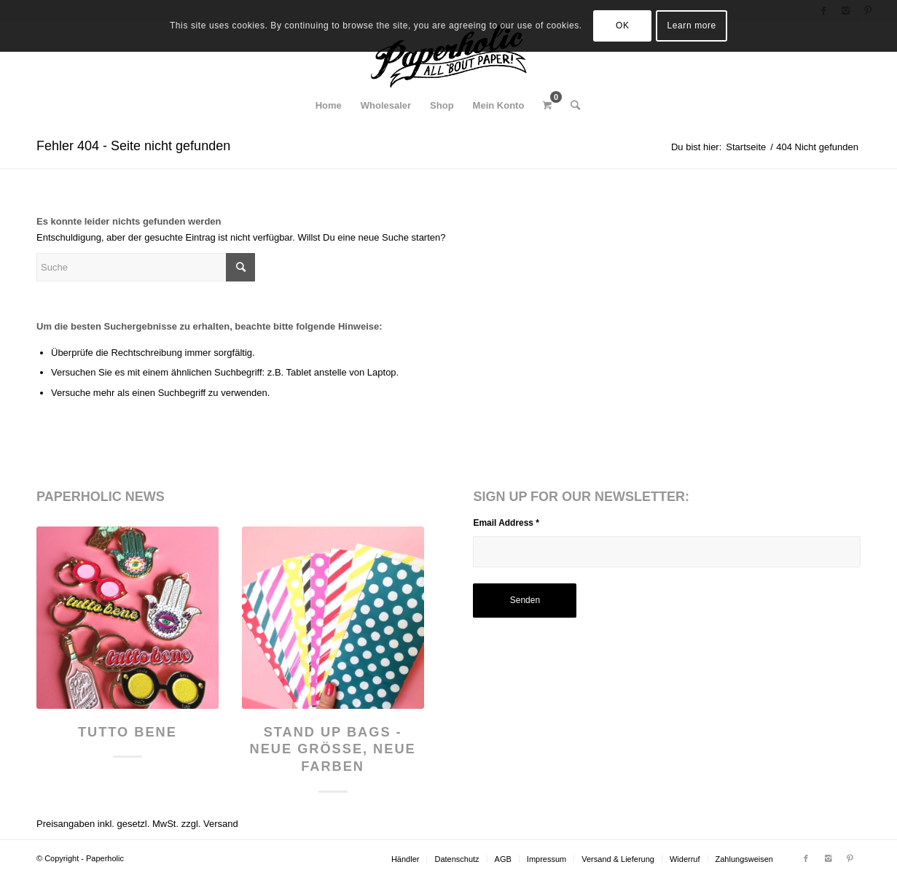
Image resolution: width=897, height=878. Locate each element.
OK (623, 25)
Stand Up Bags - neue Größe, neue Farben (333, 749)
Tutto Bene (127, 732)
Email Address (506, 523)
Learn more (691, 25)
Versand (220, 823)
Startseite (746, 146)
